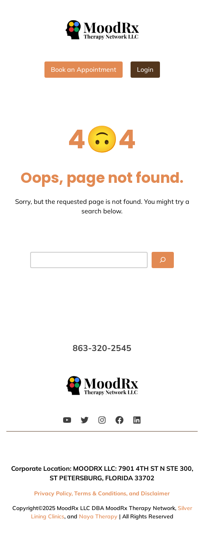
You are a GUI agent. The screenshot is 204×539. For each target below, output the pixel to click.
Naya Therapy (98, 516)
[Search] (163, 260)
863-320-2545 (102, 348)
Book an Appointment (83, 69)
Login (145, 69)
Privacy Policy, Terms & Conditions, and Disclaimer (102, 493)
